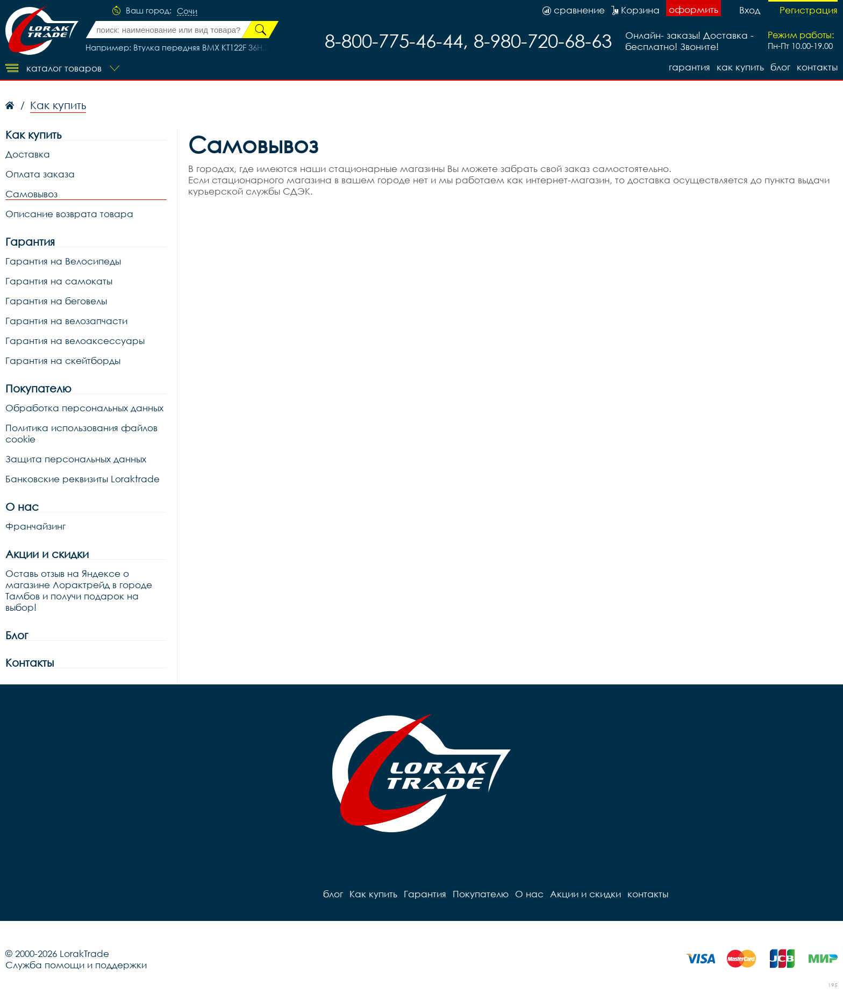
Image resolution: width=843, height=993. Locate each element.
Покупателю (38, 388)
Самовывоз (31, 193)
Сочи (187, 11)
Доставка (27, 154)
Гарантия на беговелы (56, 300)
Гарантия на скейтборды (62, 360)
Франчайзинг (35, 526)
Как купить (740, 67)
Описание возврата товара (69, 213)
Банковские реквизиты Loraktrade (82, 478)
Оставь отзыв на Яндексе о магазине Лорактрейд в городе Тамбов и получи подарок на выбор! (78, 590)
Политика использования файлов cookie (81, 433)
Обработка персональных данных (84, 407)
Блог (16, 635)
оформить (693, 9)
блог (780, 67)
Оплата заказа (40, 174)
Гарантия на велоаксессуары (75, 340)
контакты (817, 67)
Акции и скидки (47, 554)
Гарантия (689, 67)
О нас (22, 506)
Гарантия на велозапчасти (66, 320)
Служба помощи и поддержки (76, 964)
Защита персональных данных (75, 459)
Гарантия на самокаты (58, 281)
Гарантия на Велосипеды (63, 261)
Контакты (29, 662)
